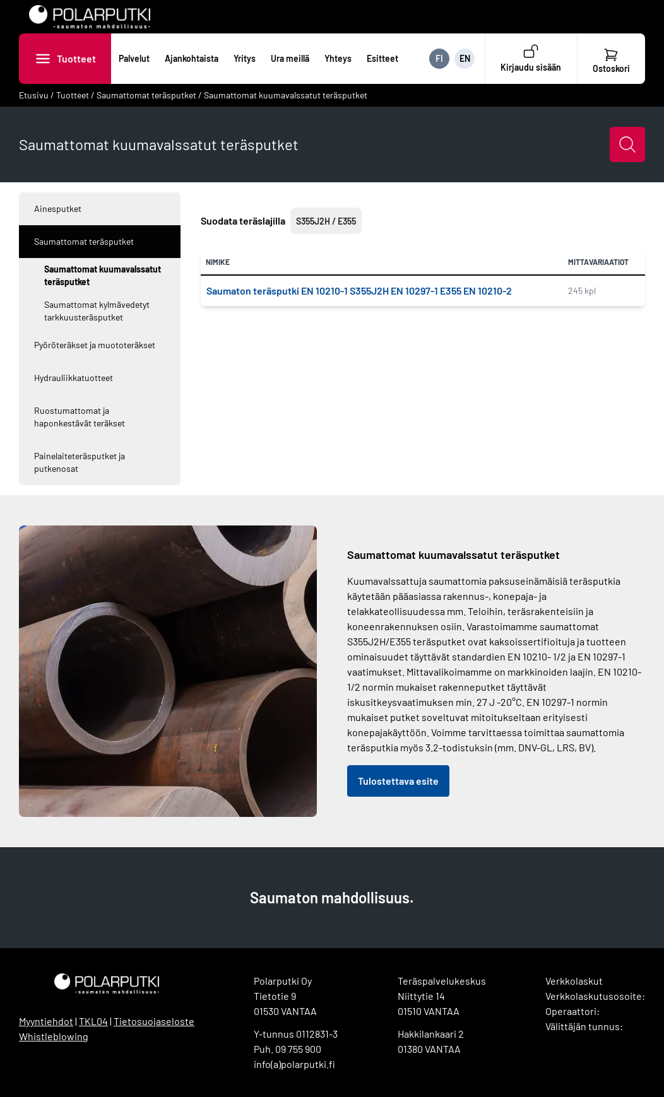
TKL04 (93, 1021)
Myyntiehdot (46, 1021)
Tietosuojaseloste (154, 1021)
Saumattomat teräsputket (146, 95)
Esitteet (382, 58)
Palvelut (134, 58)
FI (439, 58)
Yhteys (338, 58)
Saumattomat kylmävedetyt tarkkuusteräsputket (97, 310)
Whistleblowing (53, 1036)
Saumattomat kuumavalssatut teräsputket (285, 95)
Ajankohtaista (191, 58)
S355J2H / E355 (326, 221)
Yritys (245, 58)
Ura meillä (290, 58)
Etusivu (34, 95)
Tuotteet (76, 58)
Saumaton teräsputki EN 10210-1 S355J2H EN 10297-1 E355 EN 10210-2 (359, 290)
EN (464, 58)
